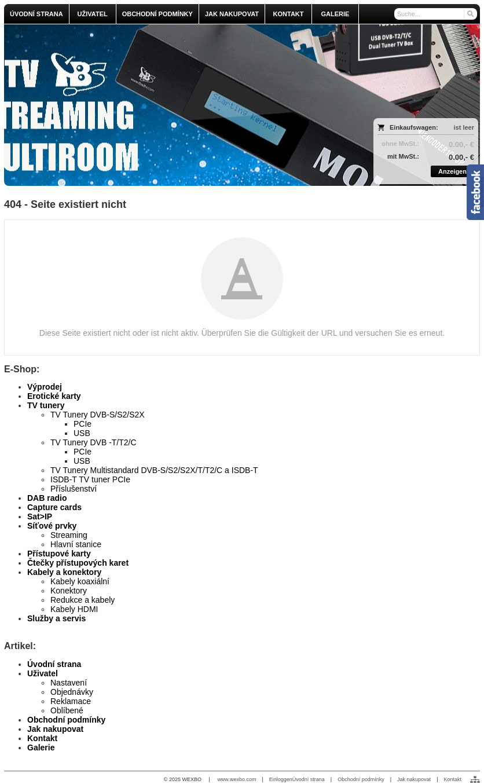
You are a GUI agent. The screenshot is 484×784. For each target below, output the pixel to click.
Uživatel (42, 673)
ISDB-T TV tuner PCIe (90, 479)
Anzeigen (452, 171)
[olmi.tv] (183, 105)
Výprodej (44, 386)
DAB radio (47, 498)
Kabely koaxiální (79, 581)
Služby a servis (56, 618)
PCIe (82, 423)
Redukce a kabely (82, 600)
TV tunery (46, 405)
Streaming (68, 535)
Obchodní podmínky (66, 719)
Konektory (68, 590)
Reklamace (70, 701)
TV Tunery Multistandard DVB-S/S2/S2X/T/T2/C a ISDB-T (154, 470)
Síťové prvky (51, 525)
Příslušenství (73, 488)
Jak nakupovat (55, 729)
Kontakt (42, 738)
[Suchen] (470, 13)
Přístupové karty (59, 553)
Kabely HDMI (74, 609)
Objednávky (71, 692)
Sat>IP (39, 516)
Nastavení (68, 682)
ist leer (464, 127)
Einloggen (280, 779)
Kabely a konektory (64, 572)
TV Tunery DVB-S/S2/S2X (97, 414)
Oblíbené (66, 710)
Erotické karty (54, 396)
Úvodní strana (54, 664)
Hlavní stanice (75, 544)
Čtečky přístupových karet (78, 562)
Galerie (40, 747)
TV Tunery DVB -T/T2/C (93, 442)
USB (82, 433)
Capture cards (54, 507)
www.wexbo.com (236, 779)
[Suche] (436, 14)
